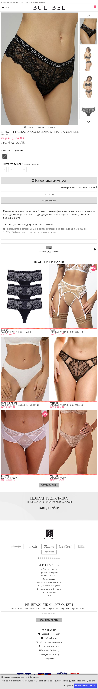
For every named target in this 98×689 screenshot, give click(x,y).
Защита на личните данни (49, 586)
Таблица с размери (31, 164)
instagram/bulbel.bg (50, 654)
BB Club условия (49, 592)
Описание (49, 194)
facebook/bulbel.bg (50, 650)
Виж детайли (49, 508)
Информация (49, 201)
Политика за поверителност (49, 582)
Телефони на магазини (49, 646)
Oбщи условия (49, 579)
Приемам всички (85, 686)
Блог (49, 595)
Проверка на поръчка (49, 572)
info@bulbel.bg (50, 638)
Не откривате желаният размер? (78, 187)
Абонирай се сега (49, 620)
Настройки (68, 685)
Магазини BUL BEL (49, 576)
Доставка (57, 589)
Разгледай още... (49, 485)
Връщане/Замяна (44, 589)
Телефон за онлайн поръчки (49, 642)
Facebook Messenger (50, 634)
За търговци (49, 658)
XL (24, 170)
